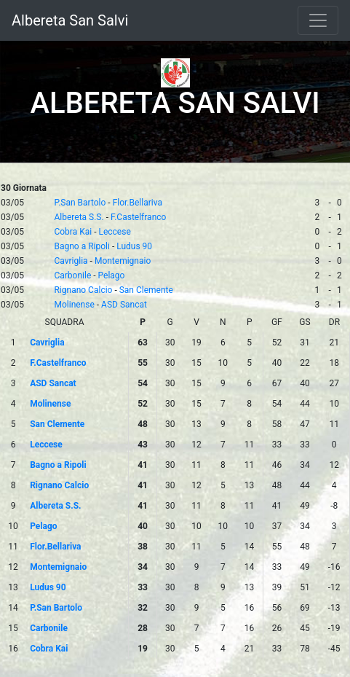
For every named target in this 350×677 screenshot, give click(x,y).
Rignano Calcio (83, 290)
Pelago (111, 275)
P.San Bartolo (80, 202)
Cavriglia (70, 261)
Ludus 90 (134, 246)
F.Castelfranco (138, 217)
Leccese (114, 232)
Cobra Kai (73, 232)
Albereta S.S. (78, 217)
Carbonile (72, 275)
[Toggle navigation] (318, 20)
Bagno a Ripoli (81, 246)
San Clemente (146, 290)
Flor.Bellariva (137, 202)
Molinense (74, 305)
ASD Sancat (124, 305)
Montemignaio (123, 261)
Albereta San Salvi (70, 20)
